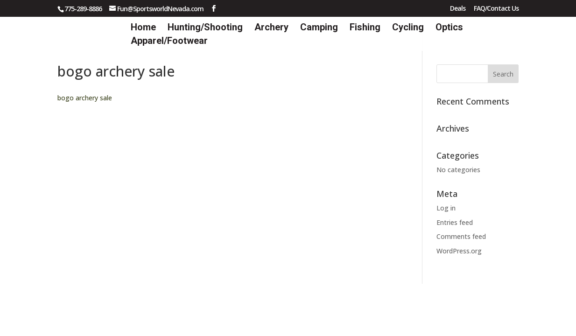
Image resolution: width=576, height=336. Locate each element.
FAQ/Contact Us (496, 9)
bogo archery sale (84, 97)
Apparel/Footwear (169, 41)
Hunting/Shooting (205, 28)
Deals (457, 9)
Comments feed (461, 236)
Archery (271, 28)
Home (143, 28)
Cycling (408, 28)
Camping (319, 28)
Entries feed (454, 222)
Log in (446, 207)
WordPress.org (459, 250)
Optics (449, 28)
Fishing (365, 28)
